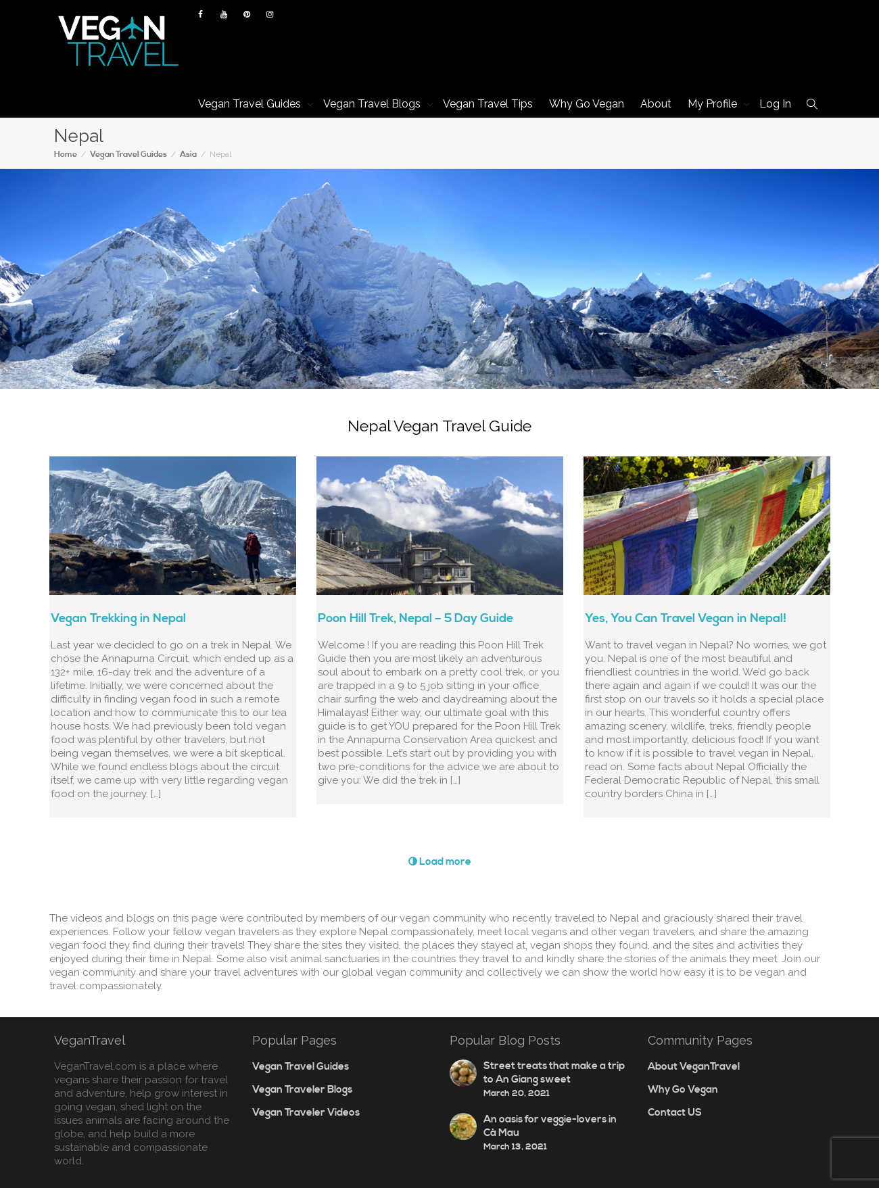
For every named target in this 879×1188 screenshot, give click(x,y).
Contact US (675, 1112)
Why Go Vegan (586, 103)
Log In (775, 103)
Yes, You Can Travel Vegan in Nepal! (685, 618)
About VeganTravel (694, 1066)
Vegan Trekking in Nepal (118, 618)
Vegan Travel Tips (488, 103)
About (655, 103)
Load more (439, 861)
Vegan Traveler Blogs (302, 1089)
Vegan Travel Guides (251, 103)
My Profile (714, 103)
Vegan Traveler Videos (306, 1112)
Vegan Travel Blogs (373, 103)
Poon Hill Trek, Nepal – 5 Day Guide (415, 618)
